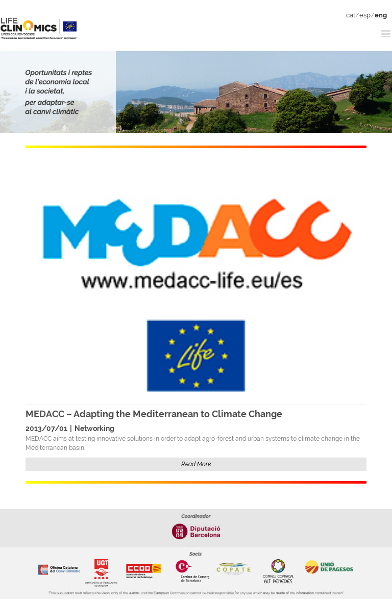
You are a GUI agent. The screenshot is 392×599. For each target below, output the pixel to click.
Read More (196, 464)
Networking (94, 428)
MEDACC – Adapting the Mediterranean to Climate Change (154, 414)
